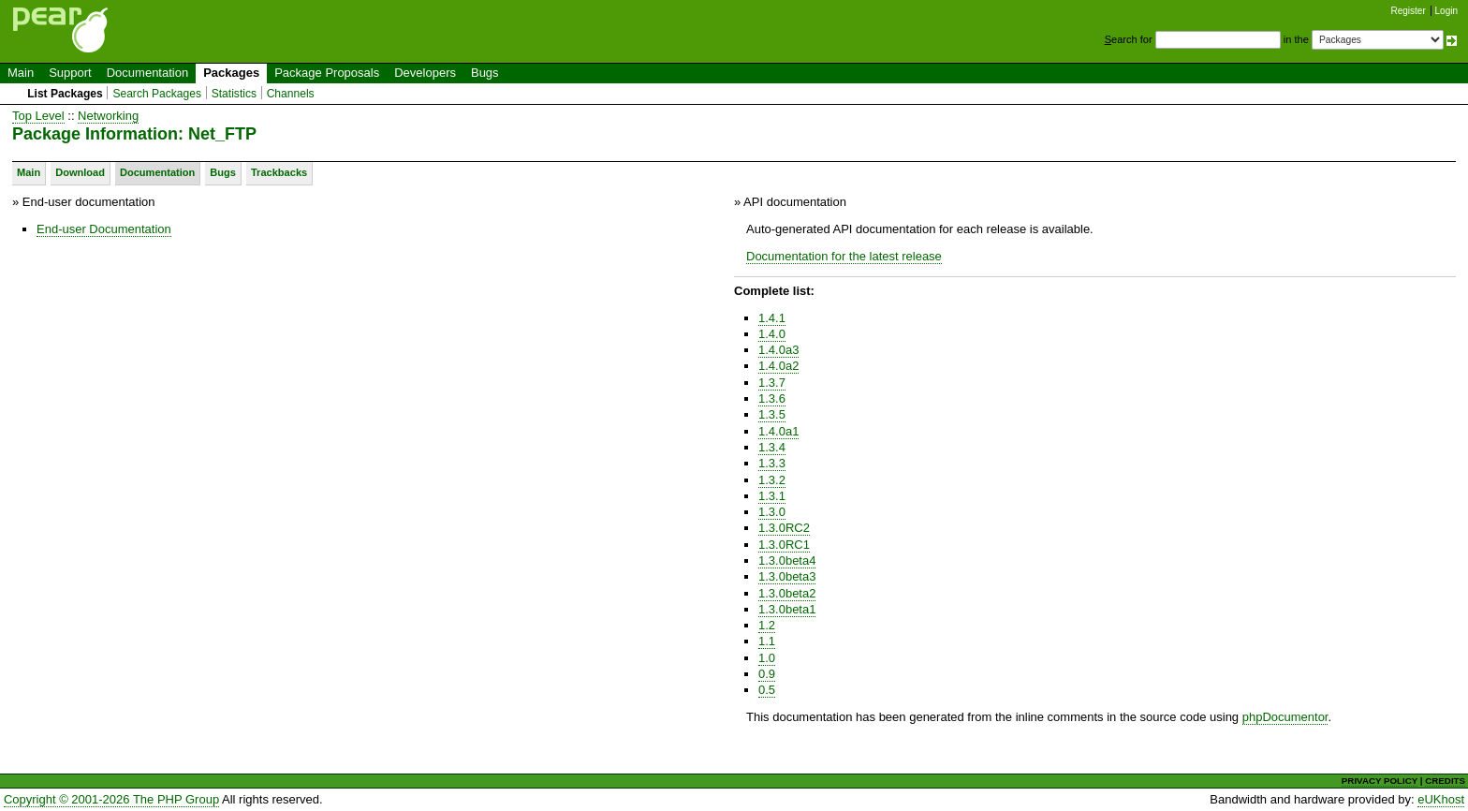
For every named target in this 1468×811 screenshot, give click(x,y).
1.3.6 (771, 398)
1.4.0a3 (778, 350)
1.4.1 (771, 318)
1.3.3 (771, 463)
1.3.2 (771, 480)
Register (1408, 11)
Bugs (485, 73)
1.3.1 (771, 496)
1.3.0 (771, 512)
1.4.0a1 (778, 431)
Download (80, 172)
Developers (425, 73)
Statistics (234, 93)
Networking (108, 116)
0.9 (766, 674)
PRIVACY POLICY (1379, 780)
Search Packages (156, 93)
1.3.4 (771, 447)
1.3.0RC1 (784, 545)
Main (20, 73)
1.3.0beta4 (786, 560)
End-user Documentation (104, 229)
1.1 (766, 641)
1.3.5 (771, 414)
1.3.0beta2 (786, 593)
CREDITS (1445, 780)
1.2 (766, 625)
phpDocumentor (1285, 717)
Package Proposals (326, 73)
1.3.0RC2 (784, 528)
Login (1446, 11)
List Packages (65, 93)
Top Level (38, 116)
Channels (291, 93)
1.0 (766, 658)
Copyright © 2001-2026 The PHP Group (111, 799)
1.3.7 (771, 383)
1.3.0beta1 (786, 609)
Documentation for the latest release (844, 256)
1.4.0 (771, 334)
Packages (231, 73)
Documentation (147, 73)
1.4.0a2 (778, 366)
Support (70, 73)
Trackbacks (279, 172)
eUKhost (1440, 799)
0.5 (766, 690)
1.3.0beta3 (786, 576)
